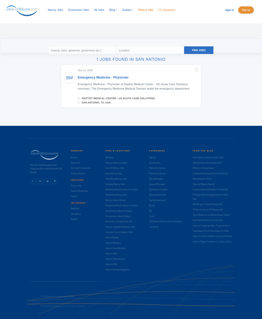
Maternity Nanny (157, 173)
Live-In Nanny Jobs (114, 168)
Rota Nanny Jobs (113, 173)
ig (47, 181)
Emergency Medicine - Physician (103, 77)
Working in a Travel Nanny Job (207, 204)
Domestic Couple (158, 189)
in (40, 181)
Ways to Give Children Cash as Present (212, 236)
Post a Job (76, 185)
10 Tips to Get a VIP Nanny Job (208, 209)
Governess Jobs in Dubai (117, 216)
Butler (152, 205)
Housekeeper (156, 178)
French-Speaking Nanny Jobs (120, 227)
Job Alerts (76, 213)
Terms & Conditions (81, 168)
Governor (154, 227)
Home (74, 157)
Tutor (151, 216)
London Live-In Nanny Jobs (119, 232)
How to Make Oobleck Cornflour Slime (212, 241)
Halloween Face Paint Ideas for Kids (211, 231)
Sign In (74, 196)
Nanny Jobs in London (116, 162)
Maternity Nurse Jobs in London (121, 205)
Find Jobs (199, 50)
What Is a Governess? (204, 168)
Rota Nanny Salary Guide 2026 (208, 157)
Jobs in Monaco (113, 243)
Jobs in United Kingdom (117, 269)
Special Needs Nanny (204, 184)
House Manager (157, 184)
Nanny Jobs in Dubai (115, 200)
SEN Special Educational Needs (165, 221)
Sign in (229, 10)
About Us (75, 162)
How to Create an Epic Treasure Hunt (211, 225)
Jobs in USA (111, 264)
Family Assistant (157, 200)
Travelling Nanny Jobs (116, 178)
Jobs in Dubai (112, 237)
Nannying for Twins (202, 178)
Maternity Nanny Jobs (116, 194)
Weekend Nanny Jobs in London (121, 189)
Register (75, 208)
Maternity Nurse (157, 168)
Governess (154, 162)
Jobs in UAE (111, 253)
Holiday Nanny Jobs (115, 184)
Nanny (152, 157)
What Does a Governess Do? (207, 162)
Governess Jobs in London (118, 211)
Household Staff (157, 194)
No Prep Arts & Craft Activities (208, 220)
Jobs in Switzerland (115, 259)
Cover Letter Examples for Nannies (210, 189)
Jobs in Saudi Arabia (115, 248)
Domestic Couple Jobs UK (118, 221)
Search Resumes (79, 191)
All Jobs (109, 157)
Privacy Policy (78, 173)
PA (150, 211)
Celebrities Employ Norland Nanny (210, 173)
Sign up (246, 10)
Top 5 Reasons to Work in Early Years (211, 215)
